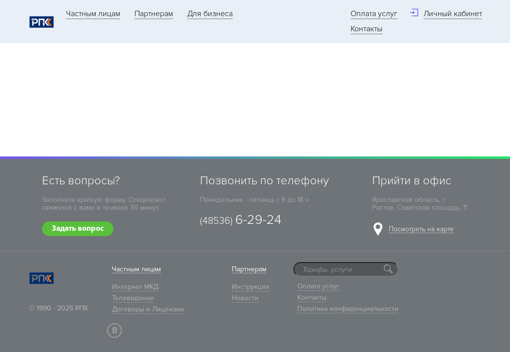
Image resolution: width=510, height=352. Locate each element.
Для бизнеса (210, 14)
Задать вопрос (78, 229)
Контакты (366, 29)
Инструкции (250, 287)
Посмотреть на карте (421, 229)
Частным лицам (93, 14)
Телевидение (133, 298)
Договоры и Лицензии (148, 309)
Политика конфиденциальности (348, 309)
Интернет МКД (135, 287)
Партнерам (153, 14)
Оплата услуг (374, 14)
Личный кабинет (452, 14)
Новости (245, 298)
